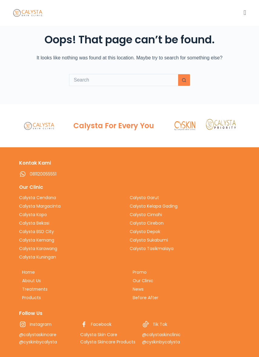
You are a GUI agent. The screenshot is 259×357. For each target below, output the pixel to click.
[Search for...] (123, 80)
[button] (167, 12)
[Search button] (184, 80)
